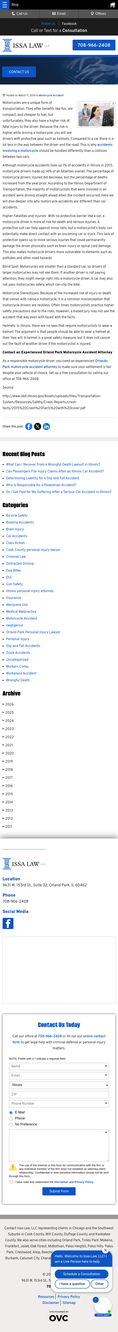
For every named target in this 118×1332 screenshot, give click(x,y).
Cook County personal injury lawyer (33, 550)
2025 (8, 713)
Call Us (20, 13)
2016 (8, 786)
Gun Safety (14, 584)
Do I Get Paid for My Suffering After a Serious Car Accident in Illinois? (58, 492)
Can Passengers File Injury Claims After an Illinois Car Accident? (55, 471)
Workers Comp (17, 667)
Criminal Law (16, 557)
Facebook (69, 24)
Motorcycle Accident (51, 95)
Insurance (13, 598)
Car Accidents (16, 536)
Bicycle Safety (17, 516)
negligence (14, 625)
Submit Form (59, 1191)
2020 (8, 753)
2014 (8, 802)
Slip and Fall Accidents (23, 646)
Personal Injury (17, 639)
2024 (8, 721)
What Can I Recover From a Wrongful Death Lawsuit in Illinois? (53, 465)
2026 (8, 704)
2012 (8, 819)
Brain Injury (15, 529)
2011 (7, 827)
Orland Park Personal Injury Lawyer (33, 632)
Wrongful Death (18, 680)
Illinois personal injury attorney (30, 591)
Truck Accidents (18, 653)
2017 (8, 778)
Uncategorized (17, 660)
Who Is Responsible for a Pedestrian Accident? (41, 485)
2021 (8, 745)
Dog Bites (13, 571)
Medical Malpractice (21, 612)
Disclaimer (61, 1182)
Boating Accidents (20, 522)
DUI (9, 577)
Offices (98, 13)
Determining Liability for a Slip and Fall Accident (42, 478)
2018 (8, 770)
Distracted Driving (20, 564)
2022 (8, 737)
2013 (8, 810)
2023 (8, 729)
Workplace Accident (21, 673)
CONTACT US (19, 72)
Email (59, 13)
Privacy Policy (84, 1182)
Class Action (15, 543)
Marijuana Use (17, 605)
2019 (8, 762)
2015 (8, 794)
